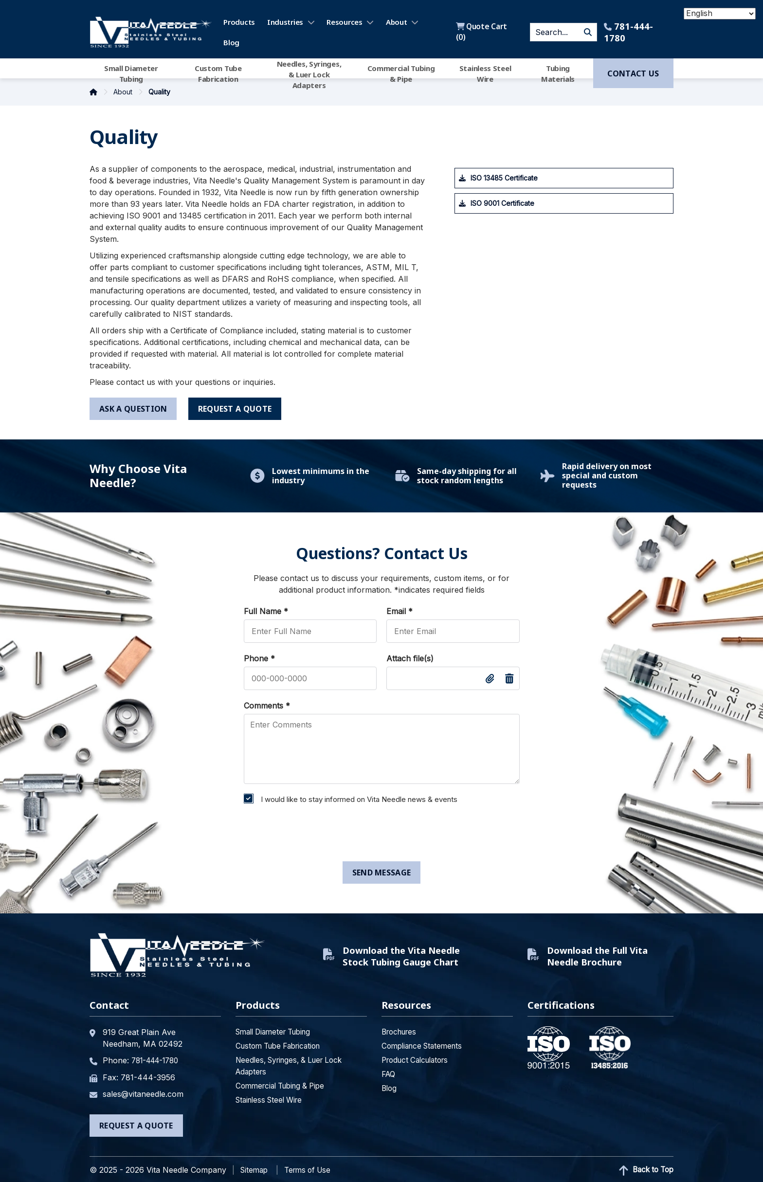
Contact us (633, 73)
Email (399, 611)
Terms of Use (312, 1166)
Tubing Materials (558, 73)
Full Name (266, 611)
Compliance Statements (425, 1043)
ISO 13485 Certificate (504, 178)
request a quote (235, 408)
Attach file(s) (410, 658)
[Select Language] (720, 13)
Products (240, 22)
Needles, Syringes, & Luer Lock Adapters (309, 73)
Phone (259, 658)
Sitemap (255, 1166)
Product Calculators (418, 1057)
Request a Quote (136, 1122)
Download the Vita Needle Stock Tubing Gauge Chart (383, 954)
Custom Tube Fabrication (218, 73)
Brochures (401, 1029)
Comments (267, 705)
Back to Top (644, 1167)
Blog (232, 42)
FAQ (389, 1071)
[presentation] (313, 835)
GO (587, 32)
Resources (345, 22)
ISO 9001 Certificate (502, 203)
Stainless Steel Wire (485, 73)
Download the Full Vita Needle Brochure (592, 954)
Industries (286, 22)
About (397, 22)
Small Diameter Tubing (131, 73)
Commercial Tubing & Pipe (401, 73)
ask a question (133, 408)
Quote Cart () (482, 32)
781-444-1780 (628, 32)
